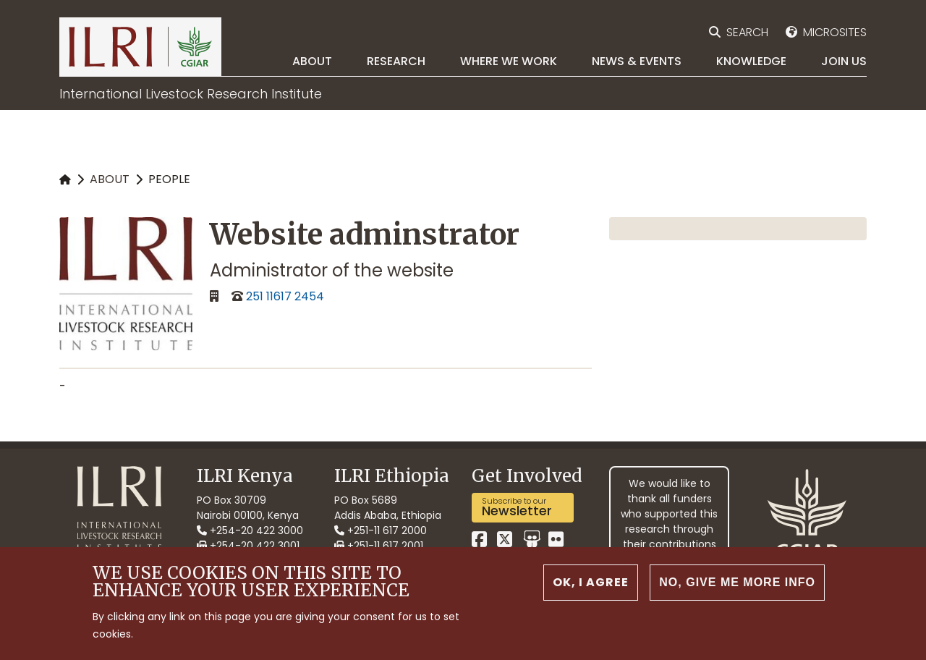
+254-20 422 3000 (250, 530)
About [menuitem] (312, 61)
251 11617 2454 (285, 296)
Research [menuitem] (396, 61)
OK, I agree (591, 585)
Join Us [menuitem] (844, 61)
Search (747, 32)
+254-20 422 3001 (248, 545)
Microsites (835, 32)
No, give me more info (737, 585)
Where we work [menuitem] (508, 61)
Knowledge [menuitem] (751, 61)
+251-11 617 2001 (378, 545)
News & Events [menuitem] (636, 61)
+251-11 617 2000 (380, 530)
